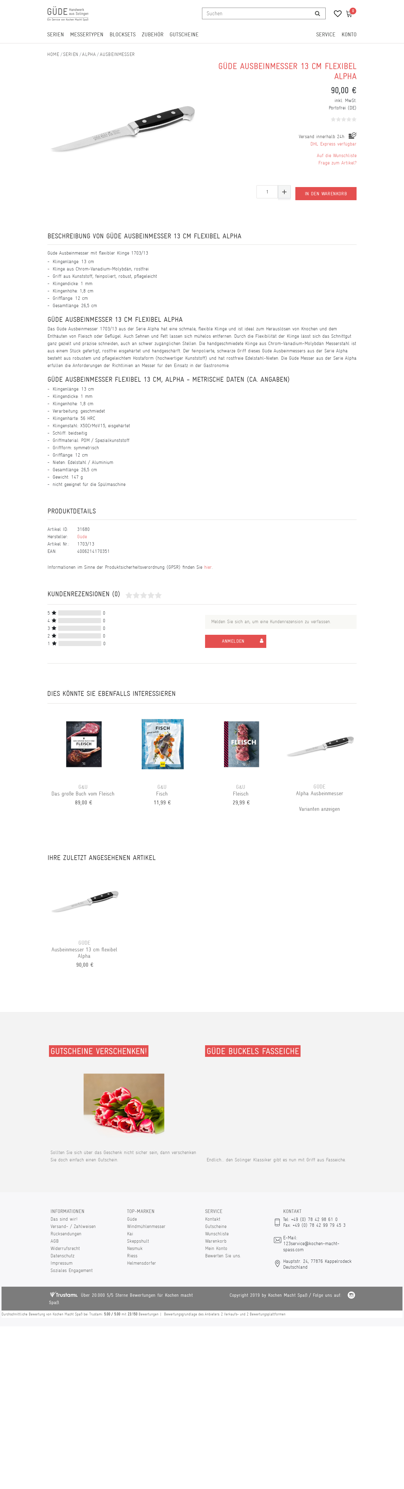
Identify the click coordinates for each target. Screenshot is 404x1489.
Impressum (61, 1263)
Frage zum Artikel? (337, 163)
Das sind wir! (63, 1219)
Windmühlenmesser (146, 1226)
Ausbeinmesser (117, 54)
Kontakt (212, 1219)
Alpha (89, 54)
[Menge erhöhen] (284, 191)
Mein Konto (216, 1248)
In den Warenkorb (326, 191)
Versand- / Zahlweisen (73, 1226)
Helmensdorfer (141, 1263)
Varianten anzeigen (320, 809)
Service (325, 34)
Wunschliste (217, 1234)
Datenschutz (62, 1256)
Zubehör (152, 34)
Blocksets (123, 34)
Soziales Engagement (71, 1270)
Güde (82, 536)
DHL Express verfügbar (333, 144)
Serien (55, 34)
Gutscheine (184, 34)
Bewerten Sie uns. (223, 1256)
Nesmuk (135, 1248)
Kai (130, 1234)
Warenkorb (215, 1241)
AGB (54, 1241)
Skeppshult (138, 1241)
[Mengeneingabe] (267, 191)
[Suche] (317, 13)
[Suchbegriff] (256, 13)
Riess (132, 1256)
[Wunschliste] (335, 14)
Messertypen (86, 34)
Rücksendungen (65, 1234)
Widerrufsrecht (65, 1248)
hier (208, 567)
